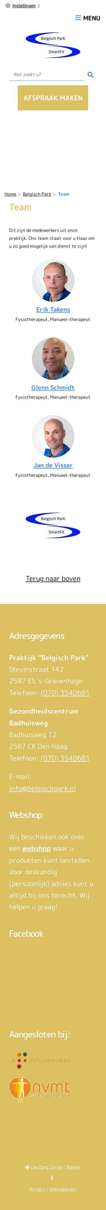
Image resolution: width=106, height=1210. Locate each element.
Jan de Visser (53, 465)
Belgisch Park (37, 194)
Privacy (37, 1189)
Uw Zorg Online (47, 1167)
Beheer (74, 1167)
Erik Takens (53, 309)
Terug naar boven (53, 578)
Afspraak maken (53, 98)
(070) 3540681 (65, 692)
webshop (36, 848)
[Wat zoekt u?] (46, 74)
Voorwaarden (63, 1189)
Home (10, 194)
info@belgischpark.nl (42, 788)
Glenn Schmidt (53, 387)
